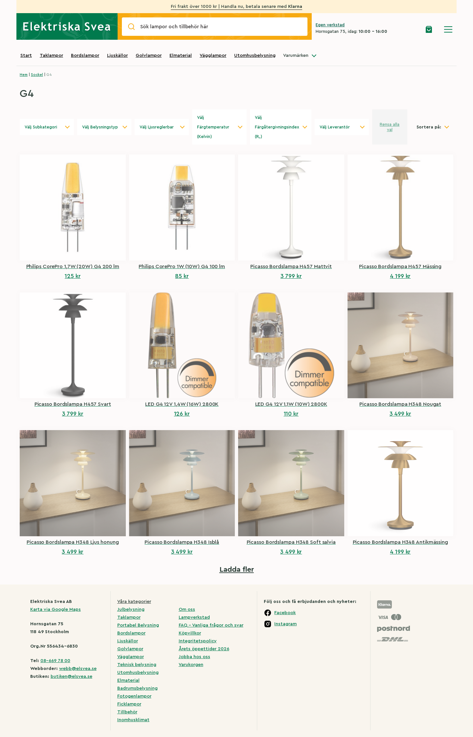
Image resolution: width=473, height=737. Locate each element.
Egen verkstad (330, 25)
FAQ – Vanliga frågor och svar (211, 625)
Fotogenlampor (134, 696)
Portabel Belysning (138, 625)
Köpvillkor (190, 633)
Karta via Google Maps (55, 609)
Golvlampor (149, 55)
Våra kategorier (134, 601)
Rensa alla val (389, 127)
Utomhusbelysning (255, 55)
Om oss (187, 609)
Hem (24, 75)
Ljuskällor (117, 55)
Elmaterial (180, 55)
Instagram (285, 624)
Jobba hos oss (194, 657)
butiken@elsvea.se (71, 676)
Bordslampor (85, 55)
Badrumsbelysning (137, 688)
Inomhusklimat (133, 720)
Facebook (285, 612)
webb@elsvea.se (78, 668)
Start (26, 55)
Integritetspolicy (198, 641)
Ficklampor (129, 704)
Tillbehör (127, 712)
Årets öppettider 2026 (204, 649)
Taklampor (51, 55)
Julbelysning (131, 609)
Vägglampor (213, 55)
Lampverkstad (194, 617)
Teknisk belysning (136, 664)
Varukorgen (191, 664)
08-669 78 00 (55, 660)
